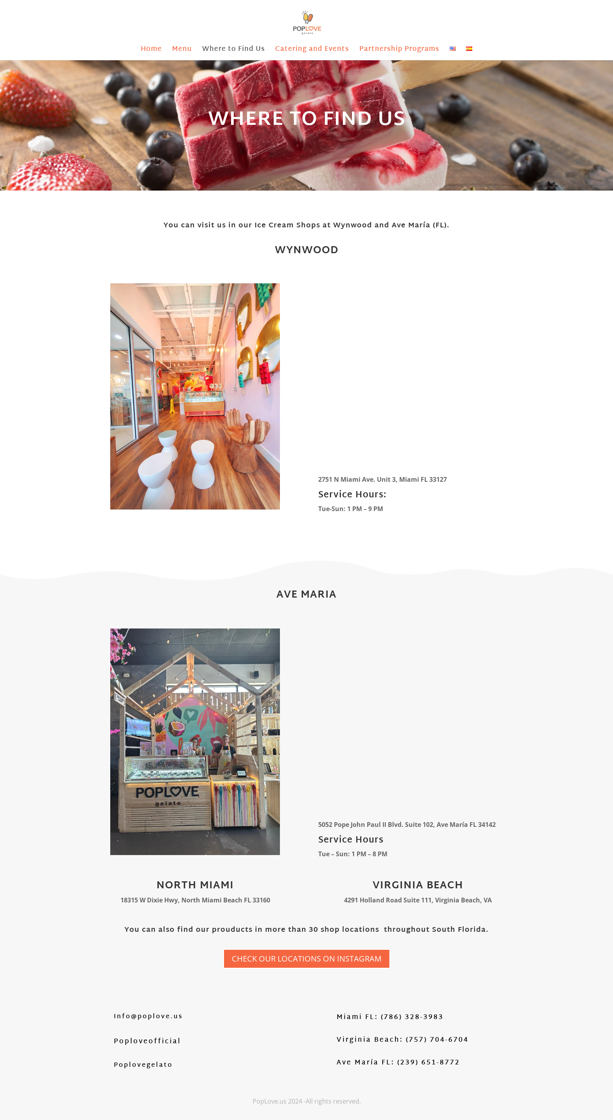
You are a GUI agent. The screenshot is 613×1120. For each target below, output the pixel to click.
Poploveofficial (147, 1041)
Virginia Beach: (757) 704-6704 (403, 1040)
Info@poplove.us (148, 1017)
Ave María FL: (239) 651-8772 (398, 1063)
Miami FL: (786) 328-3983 (390, 1017)
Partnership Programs (399, 51)
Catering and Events (312, 51)
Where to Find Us (233, 51)
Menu (182, 51)
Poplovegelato (143, 1065)
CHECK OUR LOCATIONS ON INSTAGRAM (307, 958)
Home (151, 51)
